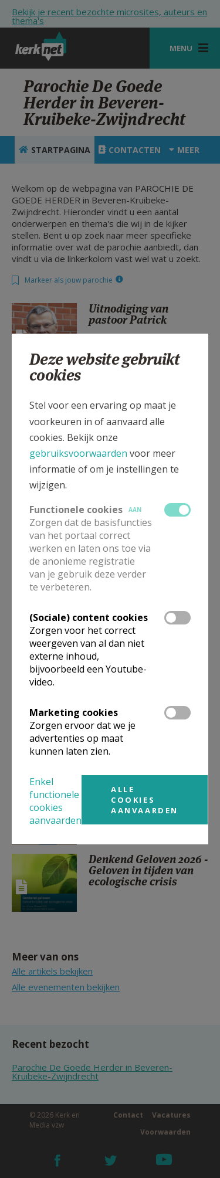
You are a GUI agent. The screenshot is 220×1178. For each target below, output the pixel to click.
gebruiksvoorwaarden (78, 453)
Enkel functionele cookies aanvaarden (55, 801)
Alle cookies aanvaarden (144, 800)
